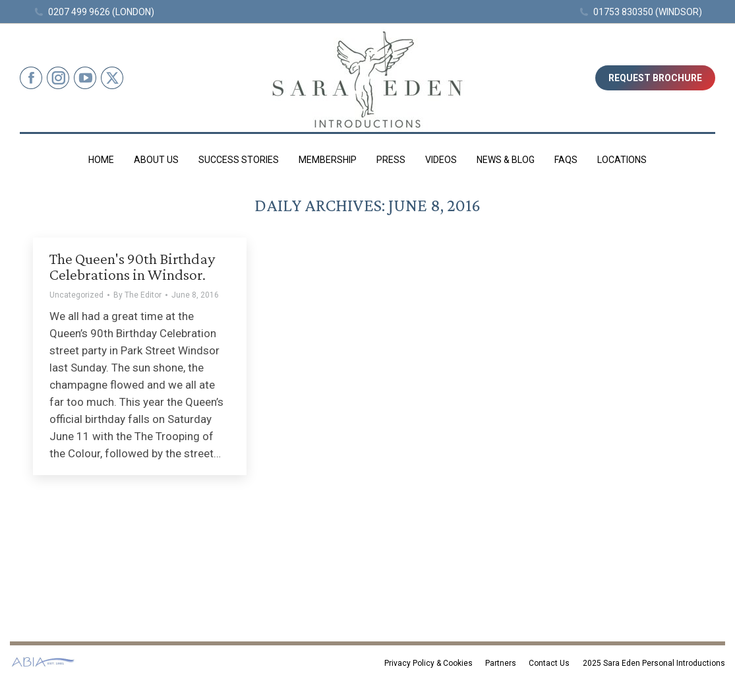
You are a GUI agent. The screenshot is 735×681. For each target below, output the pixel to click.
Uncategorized (76, 295)
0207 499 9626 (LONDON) (93, 11)
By (137, 295)
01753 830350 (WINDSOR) (641, 11)
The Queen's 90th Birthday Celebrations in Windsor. (132, 266)
